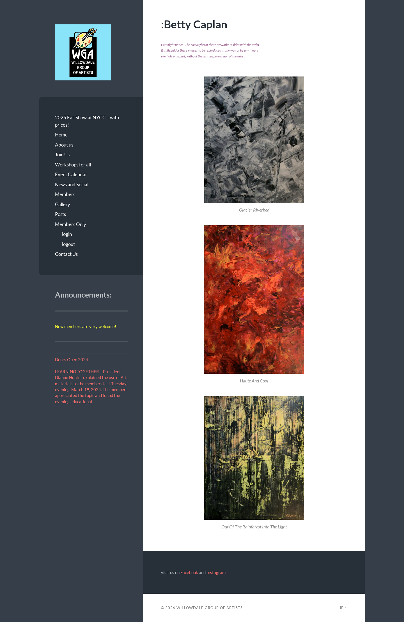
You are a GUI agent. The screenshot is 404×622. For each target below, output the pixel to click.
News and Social (71, 184)
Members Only (70, 224)
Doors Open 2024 (71, 359)
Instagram (216, 572)
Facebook (189, 572)
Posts (60, 214)
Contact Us (66, 254)
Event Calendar (71, 174)
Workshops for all (73, 165)
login (67, 234)
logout (68, 244)
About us (64, 145)
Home (61, 135)
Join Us (62, 154)
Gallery (62, 204)
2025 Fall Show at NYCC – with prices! (87, 121)
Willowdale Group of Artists (209, 607)
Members (65, 194)
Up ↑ (342, 607)
